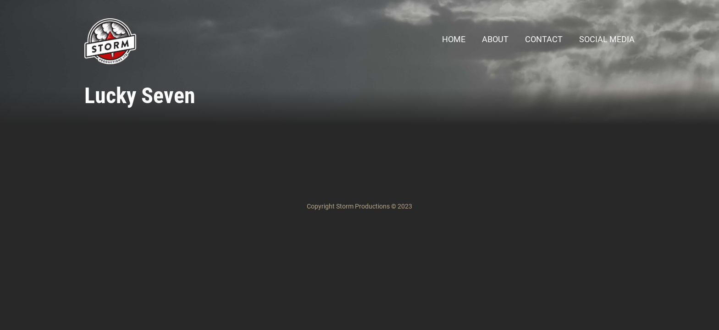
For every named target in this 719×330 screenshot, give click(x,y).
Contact (544, 39)
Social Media (607, 39)
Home (453, 39)
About (495, 39)
